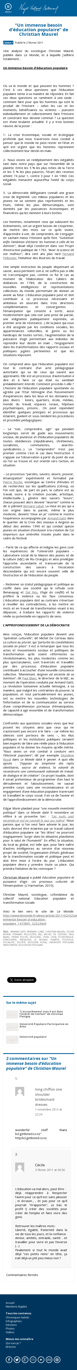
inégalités (25, 939)
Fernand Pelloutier (24, 934)
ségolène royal (37, 942)
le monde (40, 939)
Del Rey (31, 592)
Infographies (14, 1321)
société (21, 942)
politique (67, 939)
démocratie (10, 939)
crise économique (62, 937)
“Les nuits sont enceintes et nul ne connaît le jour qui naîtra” (38, 818)
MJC (40, 934)
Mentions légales (16, 1306)
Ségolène (35, 937)
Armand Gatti (56, 518)
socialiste (9, 942)
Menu (8, 11)
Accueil (10, 1303)
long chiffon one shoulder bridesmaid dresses (48, 1097)
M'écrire (11, 1347)
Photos (10, 1328)
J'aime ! (8, 42)
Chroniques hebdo (17, 1317)
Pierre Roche (12, 482)
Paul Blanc (29, 678)
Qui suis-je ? (13, 1343)
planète (55, 939)
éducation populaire (30, 945)
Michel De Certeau (55, 934)
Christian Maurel (16, 877)
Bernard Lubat (33, 506)
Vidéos (10, 1332)
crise (46, 937)
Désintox (11, 1325)
